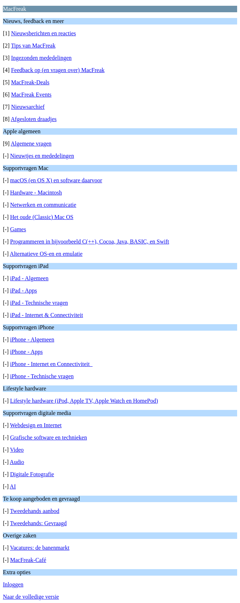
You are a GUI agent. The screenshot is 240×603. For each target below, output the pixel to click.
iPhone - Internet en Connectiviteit (51, 364)
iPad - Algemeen (29, 278)
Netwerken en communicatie (43, 205)
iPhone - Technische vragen (42, 376)
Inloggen (13, 584)
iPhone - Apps (26, 352)
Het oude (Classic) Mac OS (41, 217)
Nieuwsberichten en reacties (43, 33)
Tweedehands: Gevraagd (38, 523)
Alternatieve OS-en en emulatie (46, 254)
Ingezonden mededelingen (41, 58)
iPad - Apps (23, 290)
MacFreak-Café (28, 560)
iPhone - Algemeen (32, 339)
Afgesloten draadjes (34, 119)
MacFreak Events (31, 94)
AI (13, 486)
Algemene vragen (31, 143)
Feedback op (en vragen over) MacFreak (58, 70)
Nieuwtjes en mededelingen (42, 156)
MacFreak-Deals (30, 82)
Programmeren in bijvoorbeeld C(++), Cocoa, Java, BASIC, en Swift (89, 241)
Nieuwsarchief (28, 107)
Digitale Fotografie (32, 474)
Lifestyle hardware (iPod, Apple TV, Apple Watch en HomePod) (84, 401)
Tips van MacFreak (33, 46)
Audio (17, 462)
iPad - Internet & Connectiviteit (46, 315)
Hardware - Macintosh (36, 192)
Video (17, 450)
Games (18, 229)
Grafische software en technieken (48, 437)
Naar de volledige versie (31, 597)
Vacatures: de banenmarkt (39, 548)
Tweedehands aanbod (34, 511)
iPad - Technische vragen (39, 303)
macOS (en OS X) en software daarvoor (56, 180)
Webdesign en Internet (36, 425)
